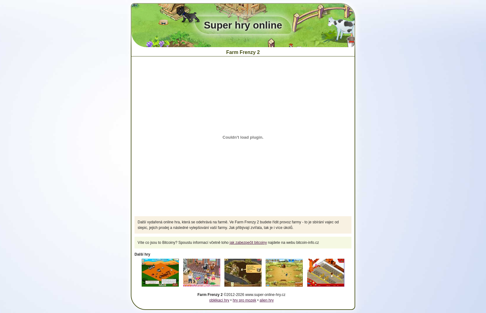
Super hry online (243, 25)
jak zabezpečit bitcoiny (248, 242)
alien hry (267, 300)
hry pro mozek (244, 300)
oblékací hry (219, 300)
